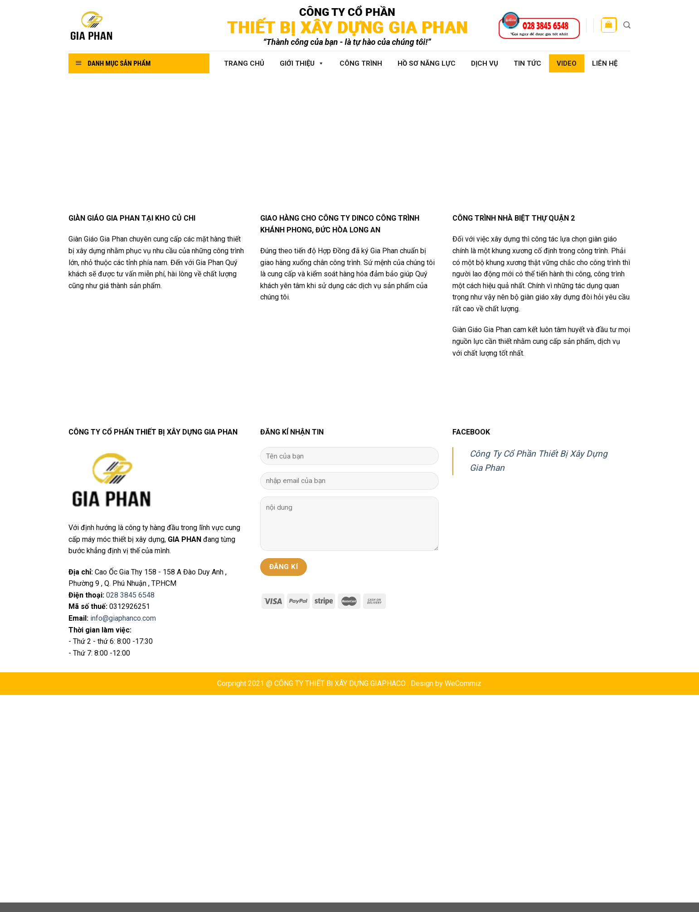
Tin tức (527, 63)
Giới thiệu (302, 63)
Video (567, 63)
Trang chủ (244, 63)
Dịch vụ (484, 63)
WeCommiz (463, 683)
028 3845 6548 (130, 595)
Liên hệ (604, 63)
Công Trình (361, 63)
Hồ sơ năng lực (427, 63)
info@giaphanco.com (123, 618)
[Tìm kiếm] (627, 25)
